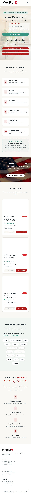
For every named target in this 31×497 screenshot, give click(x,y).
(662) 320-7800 (9, 300)
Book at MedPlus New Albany (15, 51)
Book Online (21, 232)
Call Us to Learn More (15, 175)
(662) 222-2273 (9, 261)
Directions (9, 232)
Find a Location (15, 34)
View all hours (8, 228)
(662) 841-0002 (9, 223)
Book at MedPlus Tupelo (15, 48)
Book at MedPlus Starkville (15, 54)
